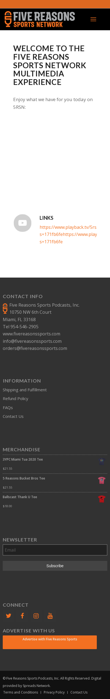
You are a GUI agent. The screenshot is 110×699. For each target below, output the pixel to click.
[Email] (55, 549)
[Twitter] (8, 616)
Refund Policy (15, 398)
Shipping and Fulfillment (25, 389)
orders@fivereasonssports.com (35, 348)
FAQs (8, 407)
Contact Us (13, 416)
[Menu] (93, 19)
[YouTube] (50, 616)
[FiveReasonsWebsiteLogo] (44, 19)
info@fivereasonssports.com (32, 341)
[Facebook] (22, 616)
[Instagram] (36, 616)
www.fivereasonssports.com (31, 334)
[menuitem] (93, 19)
